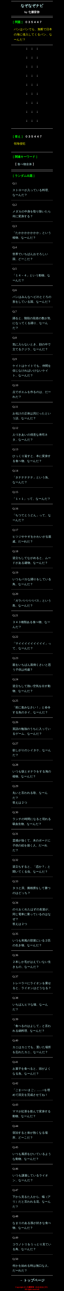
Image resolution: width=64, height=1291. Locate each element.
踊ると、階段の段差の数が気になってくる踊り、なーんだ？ (31, 323)
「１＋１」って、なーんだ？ (31, 498)
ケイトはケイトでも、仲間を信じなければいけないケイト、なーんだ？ (31, 370)
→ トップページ (32, 1280)
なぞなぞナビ (32, 6)
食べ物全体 (24, 164)
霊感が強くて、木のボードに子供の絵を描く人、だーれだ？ (31, 845)
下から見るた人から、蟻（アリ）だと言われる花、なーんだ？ (31, 1201)
